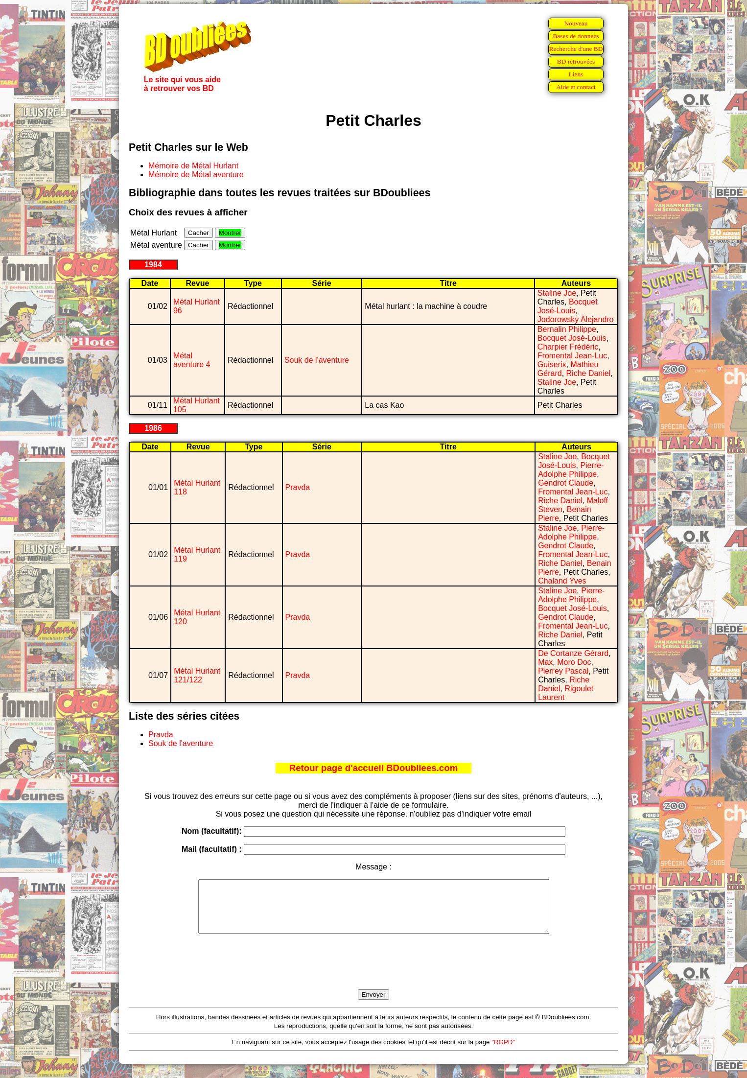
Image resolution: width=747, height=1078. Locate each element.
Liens (576, 74)
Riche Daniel (588, 373)
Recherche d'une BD (576, 48)
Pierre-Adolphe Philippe (571, 469)
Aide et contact (576, 87)
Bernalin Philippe (566, 329)
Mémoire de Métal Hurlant (193, 166)
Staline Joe (556, 293)
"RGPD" (503, 1052)
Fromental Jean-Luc (572, 356)
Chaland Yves (562, 581)
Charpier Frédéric (567, 347)
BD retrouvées (576, 61)
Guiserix (551, 364)
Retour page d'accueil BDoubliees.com (373, 768)
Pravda (297, 487)
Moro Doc (574, 662)
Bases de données (576, 36)
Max (545, 662)
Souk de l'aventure (316, 360)
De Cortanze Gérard (573, 653)
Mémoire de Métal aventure (196, 174)
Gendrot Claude (565, 483)
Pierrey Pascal (563, 671)
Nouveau (575, 23)
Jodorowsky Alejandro (575, 319)
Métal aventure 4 (191, 360)
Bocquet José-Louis (567, 306)
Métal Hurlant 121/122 (197, 675)
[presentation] (373, 973)
